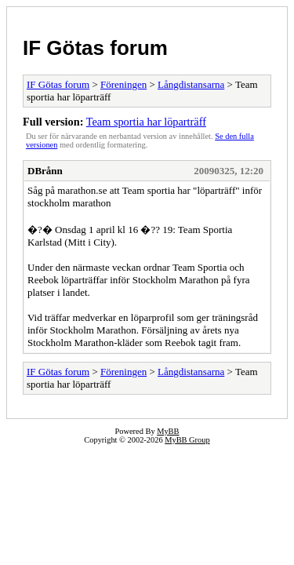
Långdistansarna (191, 84)
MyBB (168, 431)
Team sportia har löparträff (146, 121)
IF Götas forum (95, 48)
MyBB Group (187, 440)
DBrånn (45, 171)
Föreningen (123, 84)
